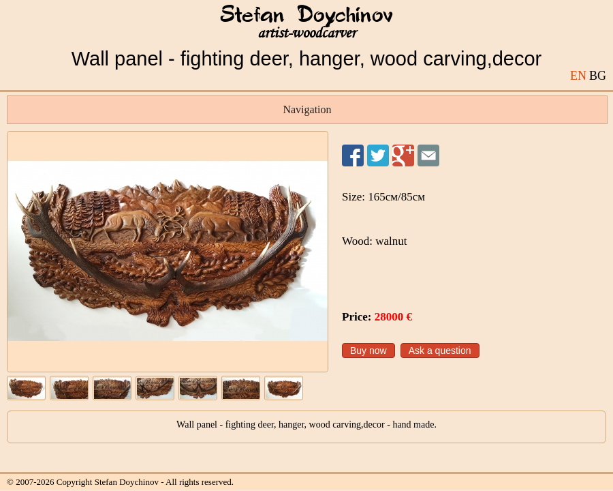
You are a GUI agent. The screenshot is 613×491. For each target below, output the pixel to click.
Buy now (368, 350)
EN (578, 76)
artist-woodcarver (306, 33)
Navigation (307, 109)
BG (597, 76)
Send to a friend (428, 155)
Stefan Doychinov (306, 15)
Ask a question (440, 350)
